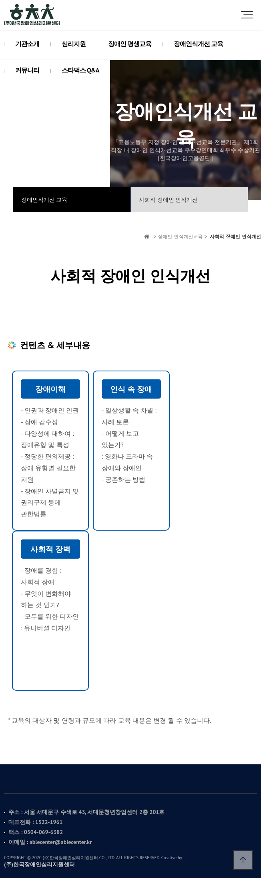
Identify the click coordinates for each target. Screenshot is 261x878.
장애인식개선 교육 (198, 44)
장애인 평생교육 (129, 44)
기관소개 (27, 44)
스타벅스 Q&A (80, 70)
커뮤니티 (27, 70)
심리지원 (74, 44)
